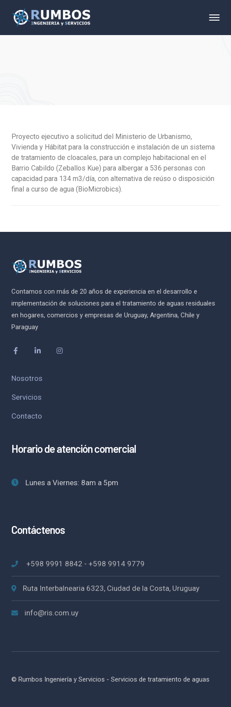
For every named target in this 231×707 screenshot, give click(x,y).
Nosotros (27, 378)
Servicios (26, 397)
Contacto (26, 416)
